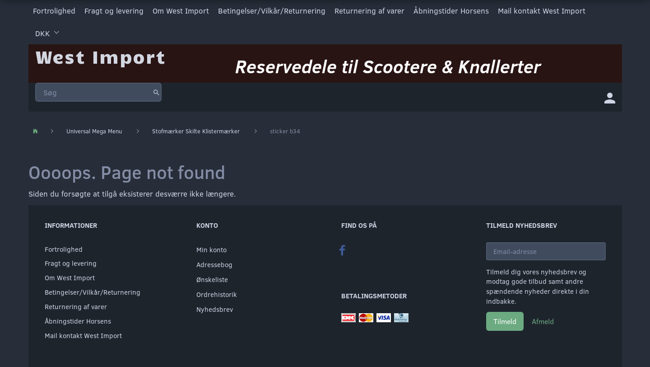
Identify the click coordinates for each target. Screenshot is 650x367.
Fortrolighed (54, 10)
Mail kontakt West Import (541, 10)
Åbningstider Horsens (451, 10)
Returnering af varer (369, 10)
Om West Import (181, 10)
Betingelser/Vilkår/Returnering (271, 10)
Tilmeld (504, 321)
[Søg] (156, 92)
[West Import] (100, 56)
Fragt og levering (114, 10)
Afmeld (543, 321)
